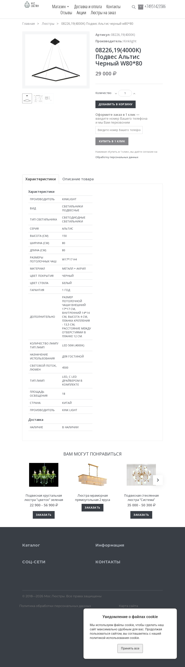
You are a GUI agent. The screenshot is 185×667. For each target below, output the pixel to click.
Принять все (130, 648)
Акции (81, 12)
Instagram (37, 611)
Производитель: (109, 41)
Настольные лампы (45, 578)
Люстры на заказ (103, 12)
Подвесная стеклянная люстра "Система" (141, 497)
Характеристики (40, 179)
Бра (32, 566)
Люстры (48, 23)
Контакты (114, 6)
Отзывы (66, 12)
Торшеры (37, 572)
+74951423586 (155, 6)
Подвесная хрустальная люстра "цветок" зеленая (43, 497)
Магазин (59, 6)
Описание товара (78, 179)
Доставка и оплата (88, 6)
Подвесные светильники (50, 559)
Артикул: (102, 35)
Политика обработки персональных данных (55, 663)
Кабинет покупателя (120, 591)
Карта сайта (128, 663)
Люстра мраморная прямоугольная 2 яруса (92, 497)
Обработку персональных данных (116, 157)
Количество (103, 93)
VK (31, 615)
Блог (106, 584)
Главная (28, 23)
